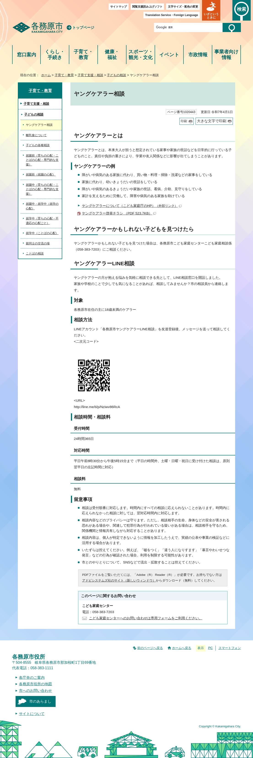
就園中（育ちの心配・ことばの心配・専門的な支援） (42, 189)
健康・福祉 (112, 54)
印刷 (184, 121)
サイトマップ (118, 6)
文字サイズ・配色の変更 (183, 6)
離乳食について (36, 135)
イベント (169, 54)
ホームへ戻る (181, 648)
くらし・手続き (55, 54)
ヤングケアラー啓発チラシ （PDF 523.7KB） (119, 213)
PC (210, 648)
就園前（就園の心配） (41, 174)
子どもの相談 (116, 75)
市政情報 (197, 54)
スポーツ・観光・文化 (140, 54)
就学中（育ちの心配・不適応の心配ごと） (42, 221)
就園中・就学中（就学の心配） (42, 206)
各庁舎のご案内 (32, 677)
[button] (211, 10)
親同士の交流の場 (38, 243)
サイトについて (32, 714)
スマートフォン (229, 648)
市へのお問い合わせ (35, 691)
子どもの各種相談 (38, 145)
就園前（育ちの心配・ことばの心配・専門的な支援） (42, 160)
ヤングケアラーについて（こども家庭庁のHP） (132, 206)
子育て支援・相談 (90, 75)
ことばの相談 (35, 253)
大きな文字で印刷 (211, 121)
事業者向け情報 (226, 54)
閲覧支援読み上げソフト (147, 6)
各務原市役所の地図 (35, 684)
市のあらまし (40, 701)
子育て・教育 (83, 54)
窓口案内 (26, 54)
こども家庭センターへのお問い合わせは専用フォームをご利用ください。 (145, 618)
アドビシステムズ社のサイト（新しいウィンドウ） (119, 580)
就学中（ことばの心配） (42, 233)
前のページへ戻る (150, 648)
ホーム (46, 75)
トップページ (83, 28)
